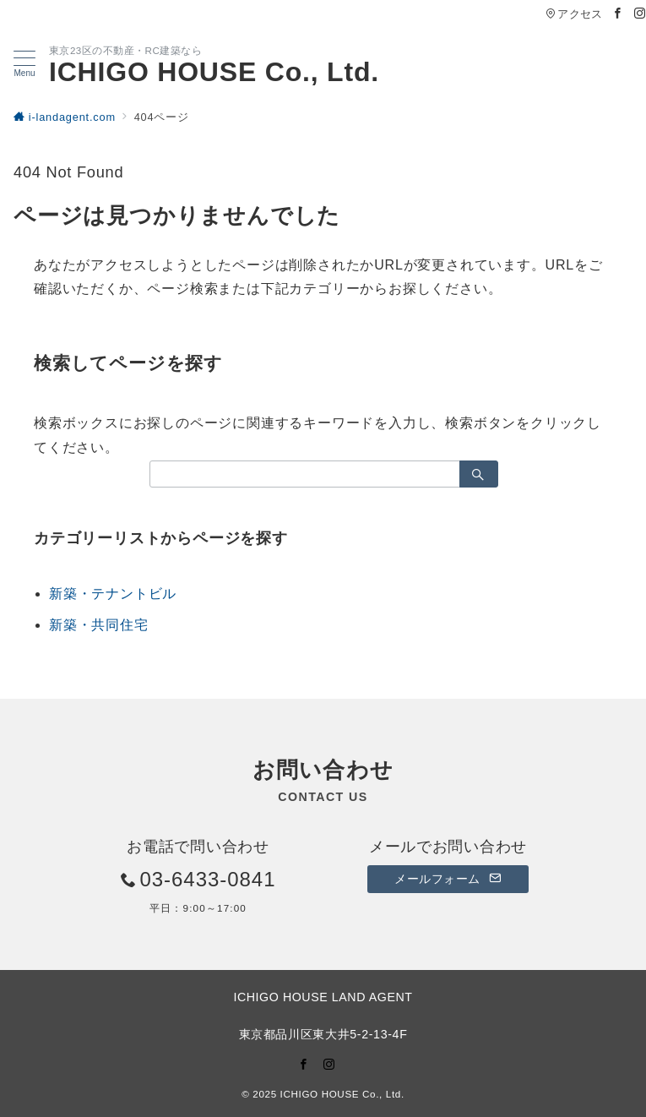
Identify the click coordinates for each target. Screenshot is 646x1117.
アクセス (574, 14)
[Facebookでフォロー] (618, 14)
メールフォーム (448, 878)
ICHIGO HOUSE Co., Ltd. (214, 72)
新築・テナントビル (112, 593)
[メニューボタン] (24, 64)
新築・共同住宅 (99, 625)
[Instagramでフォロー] (640, 14)
